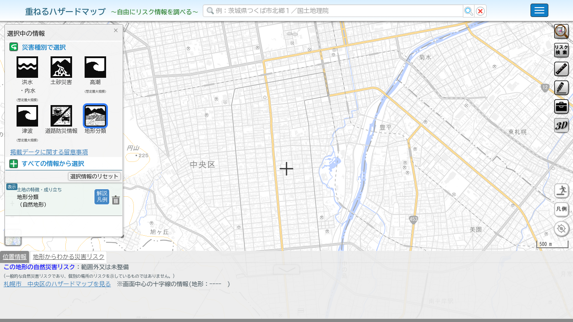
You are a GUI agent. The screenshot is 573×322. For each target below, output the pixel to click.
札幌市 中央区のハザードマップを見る (57, 307)
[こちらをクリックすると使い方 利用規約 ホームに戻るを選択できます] (539, 10)
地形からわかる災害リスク (68, 280)
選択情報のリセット (94, 176)
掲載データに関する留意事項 (49, 152)
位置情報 (14, 280)
